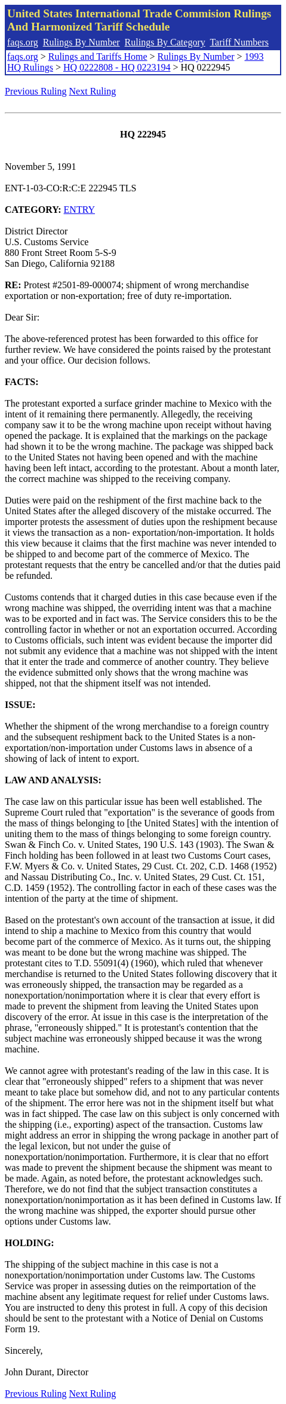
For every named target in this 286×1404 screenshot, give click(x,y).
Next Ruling (92, 91)
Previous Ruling (36, 91)
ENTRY (79, 210)
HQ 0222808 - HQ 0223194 (117, 67)
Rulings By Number (81, 42)
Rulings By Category (165, 42)
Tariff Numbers (239, 42)
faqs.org (22, 42)
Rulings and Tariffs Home (97, 56)
